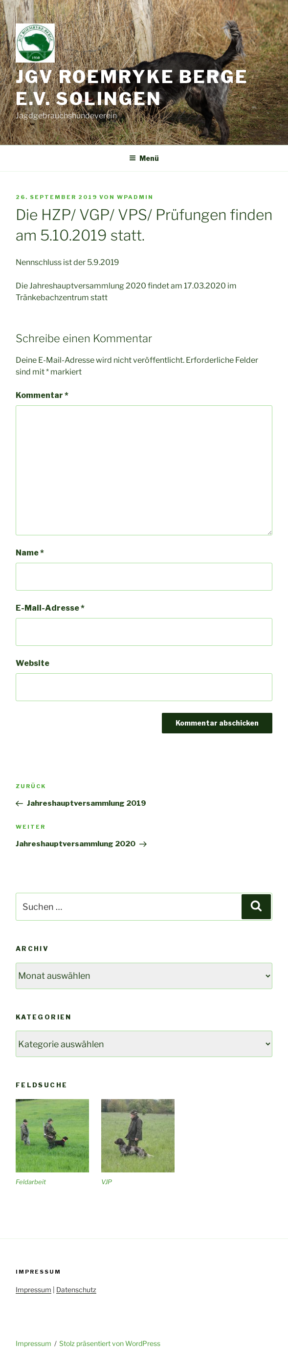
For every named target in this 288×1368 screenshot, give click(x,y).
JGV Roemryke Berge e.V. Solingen (132, 88)
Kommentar (42, 395)
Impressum (33, 1289)
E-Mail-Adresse (50, 608)
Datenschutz (76, 1289)
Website (32, 663)
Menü (144, 158)
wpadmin (135, 197)
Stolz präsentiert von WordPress (109, 1343)
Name (30, 552)
